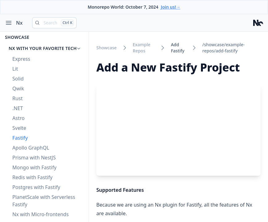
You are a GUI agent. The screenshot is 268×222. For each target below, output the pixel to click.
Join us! (170, 7)
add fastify (177, 48)
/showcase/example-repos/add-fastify (223, 48)
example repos (141, 48)
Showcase (17, 37)
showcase (106, 48)
